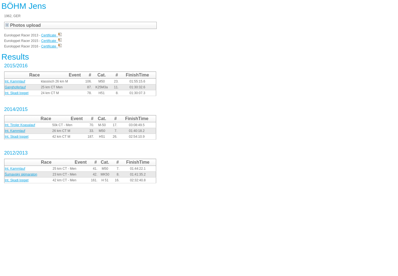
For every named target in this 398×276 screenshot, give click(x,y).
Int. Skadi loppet (16, 93)
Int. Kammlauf (15, 81)
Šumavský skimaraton (21, 174)
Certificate (51, 35)
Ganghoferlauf (15, 87)
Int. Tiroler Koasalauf (20, 125)
